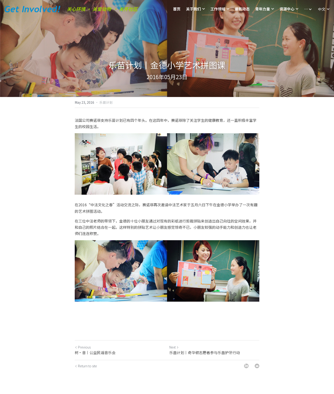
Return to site (86, 366)
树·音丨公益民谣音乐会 (95, 352)
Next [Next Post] (174, 347)
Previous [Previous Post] (83, 347)
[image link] (32, 9)
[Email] (257, 366)
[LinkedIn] (246, 366)
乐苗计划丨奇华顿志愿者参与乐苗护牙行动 (204, 352)
